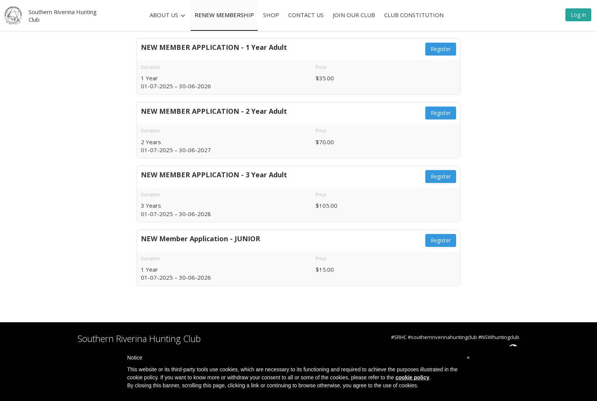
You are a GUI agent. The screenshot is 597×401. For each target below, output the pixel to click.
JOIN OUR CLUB (354, 15)
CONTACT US (306, 15)
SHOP (271, 15)
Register (441, 49)
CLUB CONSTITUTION (414, 15)
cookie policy (412, 377)
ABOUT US (167, 15)
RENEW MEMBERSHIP (224, 15)
